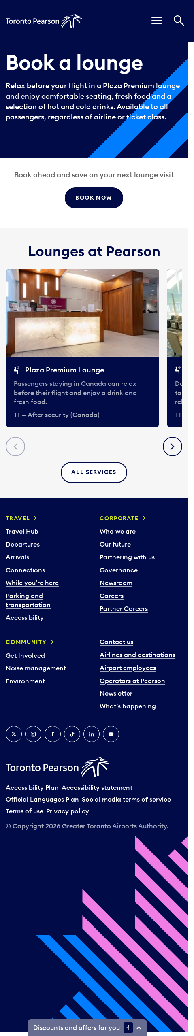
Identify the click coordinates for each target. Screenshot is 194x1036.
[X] (14, 734)
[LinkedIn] (91, 734)
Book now (93, 197)
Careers (112, 595)
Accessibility (25, 617)
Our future (115, 544)
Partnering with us (127, 557)
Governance (119, 570)
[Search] (179, 21)
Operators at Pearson (132, 680)
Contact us (116, 642)
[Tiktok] (72, 734)
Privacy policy (67, 811)
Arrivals (17, 557)
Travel (18, 518)
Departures (23, 544)
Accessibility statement (97, 787)
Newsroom (116, 583)
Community (26, 642)
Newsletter (116, 693)
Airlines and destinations (137, 655)
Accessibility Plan (32, 787)
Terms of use (24, 811)
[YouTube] (111, 734)
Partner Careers (124, 608)
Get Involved (25, 655)
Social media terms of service (126, 799)
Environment (25, 681)
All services (94, 472)
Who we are (118, 531)
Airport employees (128, 668)
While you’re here (32, 583)
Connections (25, 570)
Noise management (36, 668)
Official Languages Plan (42, 799)
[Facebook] (53, 734)
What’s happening (128, 706)
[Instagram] (33, 734)
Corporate (119, 518)
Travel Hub (22, 531)
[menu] (156, 21)
